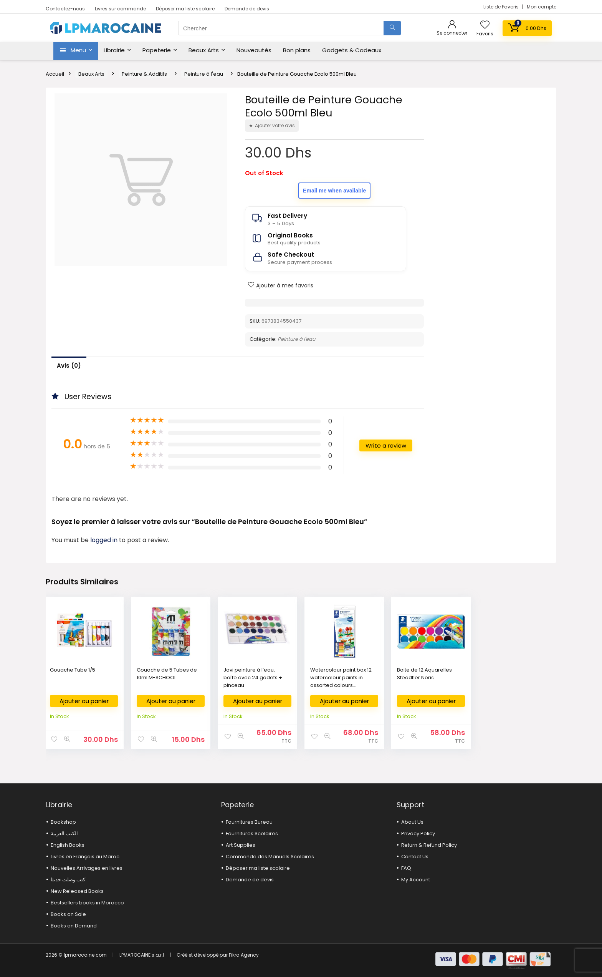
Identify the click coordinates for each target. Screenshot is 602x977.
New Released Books (77, 891)
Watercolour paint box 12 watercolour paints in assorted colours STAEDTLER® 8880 (341, 681)
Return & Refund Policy (429, 845)
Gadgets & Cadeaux (351, 50)
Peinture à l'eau (203, 74)
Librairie (114, 50)
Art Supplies (240, 845)
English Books (67, 845)
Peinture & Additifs (144, 74)
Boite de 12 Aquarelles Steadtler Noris (424, 673)
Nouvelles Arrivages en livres (86, 868)
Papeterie (156, 50)
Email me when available (334, 190)
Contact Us (414, 856)
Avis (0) (69, 366)
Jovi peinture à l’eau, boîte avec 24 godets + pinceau (252, 677)
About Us (412, 822)
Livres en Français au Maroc (85, 856)
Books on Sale (68, 914)
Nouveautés (254, 50)
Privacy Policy (418, 833)
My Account (415, 879)
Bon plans (297, 50)
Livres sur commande (120, 8)
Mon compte (541, 6)
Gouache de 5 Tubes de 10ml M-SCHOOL (167, 673)
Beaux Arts (204, 50)
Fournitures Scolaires (252, 833)
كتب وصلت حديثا (68, 879)
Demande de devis (247, 8)
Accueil (55, 74)
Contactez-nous (65, 8)
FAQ (406, 868)
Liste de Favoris (501, 6)
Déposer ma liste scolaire (185, 8)
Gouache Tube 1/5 (72, 669)
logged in (104, 540)
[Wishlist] (485, 25)
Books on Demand (74, 925)
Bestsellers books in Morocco (87, 902)
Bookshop (63, 822)
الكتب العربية (64, 833)
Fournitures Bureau (249, 822)
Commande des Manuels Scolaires (270, 856)
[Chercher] (392, 28)
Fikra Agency (244, 955)
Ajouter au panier (84, 701)
